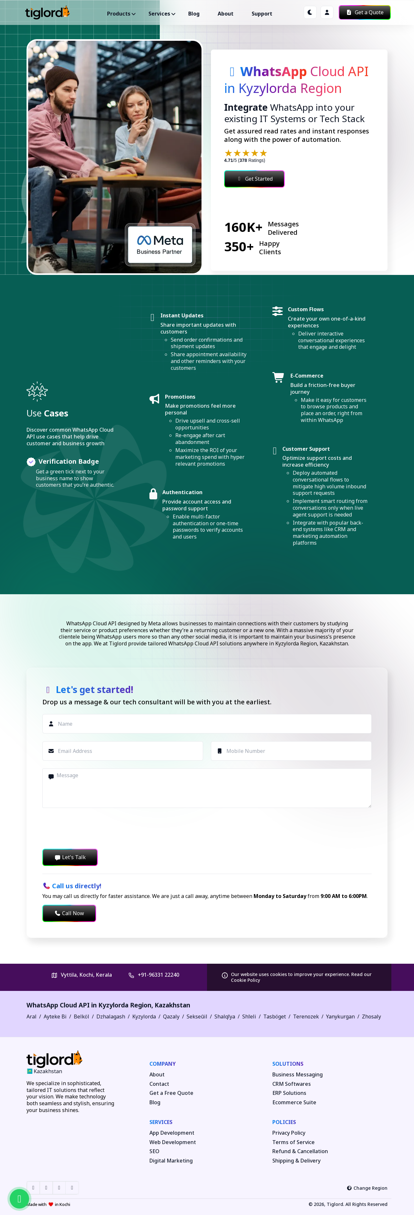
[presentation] (91, 828)
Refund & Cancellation (300, 1151)
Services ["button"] (159, 13)
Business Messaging (297, 1074)
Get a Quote (365, 12)
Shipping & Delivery (296, 1160)
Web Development (172, 1142)
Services (160, 1122)
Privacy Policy (288, 1133)
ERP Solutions (289, 1093)
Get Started (254, 178)
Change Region (367, 1188)
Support (262, 13)
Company (162, 1063)
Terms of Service (293, 1142)
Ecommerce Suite (294, 1102)
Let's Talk (70, 857)
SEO (154, 1151)
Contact (159, 1084)
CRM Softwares (291, 1084)
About (226, 13)
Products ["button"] (118, 13)
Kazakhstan (172, 1005)
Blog (194, 13)
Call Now (69, 913)
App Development (171, 1133)
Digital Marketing (171, 1160)
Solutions (287, 1063)
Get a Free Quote (171, 1093)
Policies (284, 1122)
